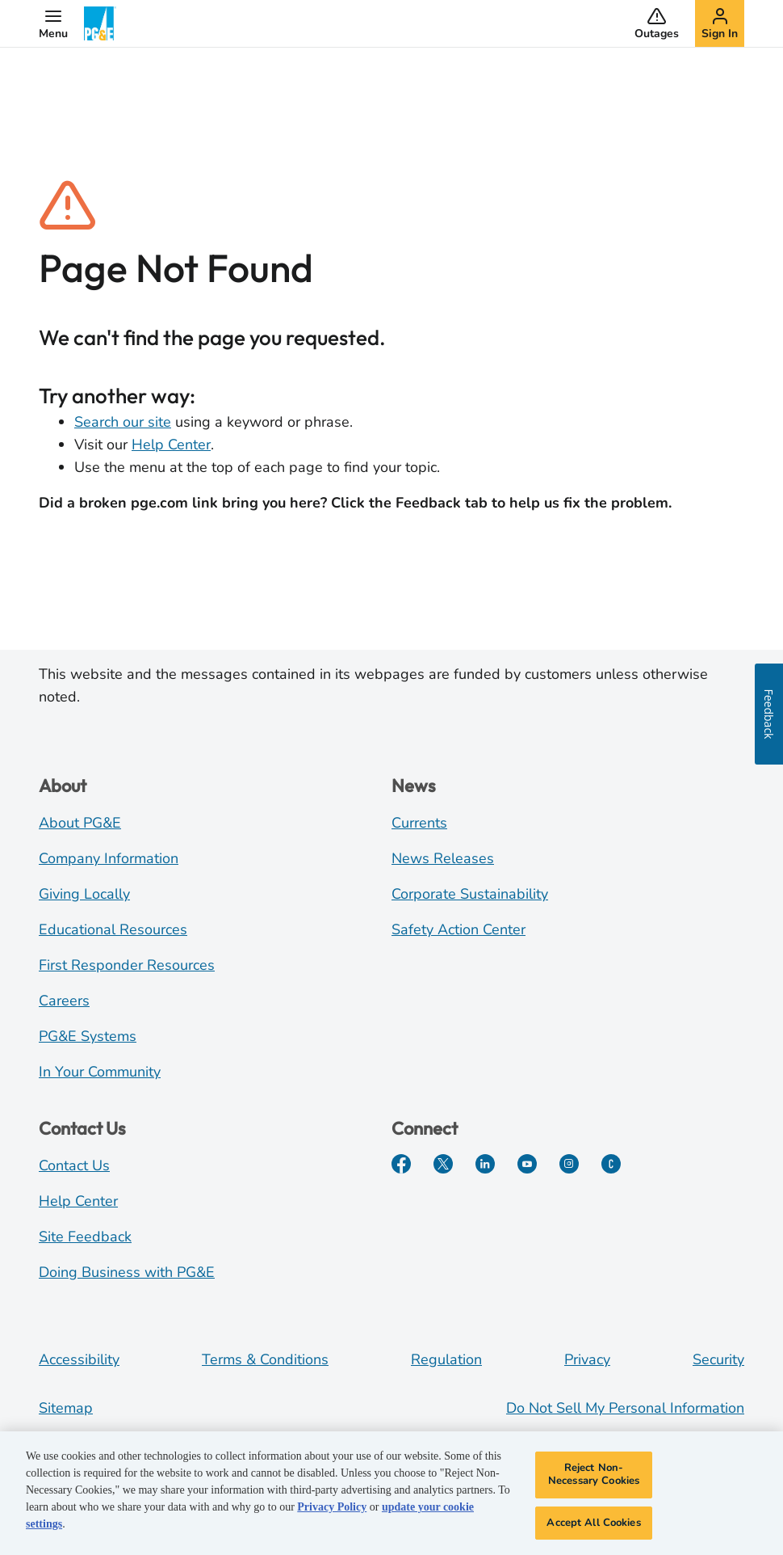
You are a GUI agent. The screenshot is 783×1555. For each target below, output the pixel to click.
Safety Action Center (458, 929)
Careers (64, 1000)
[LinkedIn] (485, 1163)
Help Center (171, 444)
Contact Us (74, 1165)
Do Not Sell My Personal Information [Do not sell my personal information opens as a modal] (625, 1408)
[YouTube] (527, 1163)
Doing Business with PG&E (127, 1272)
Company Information (108, 858)
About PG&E (80, 822)
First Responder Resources (127, 965)
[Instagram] (569, 1163)
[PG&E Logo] (100, 23)
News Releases (443, 858)
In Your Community (100, 1071)
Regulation (446, 1359)
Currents (419, 822)
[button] (53, 23)
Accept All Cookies (593, 1530)
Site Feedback (85, 1236)
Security (718, 1359)
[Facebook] (401, 1163)
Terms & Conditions (265, 1359)
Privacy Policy (331, 1515)
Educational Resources (113, 929)
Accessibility (79, 1359)
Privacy (587, 1359)
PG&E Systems (87, 1036)
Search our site (122, 422)
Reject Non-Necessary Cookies (593, 1482)
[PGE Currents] (611, 1163)
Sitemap (66, 1408)
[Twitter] (443, 1163)
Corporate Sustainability (470, 894)
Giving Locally (84, 894)
